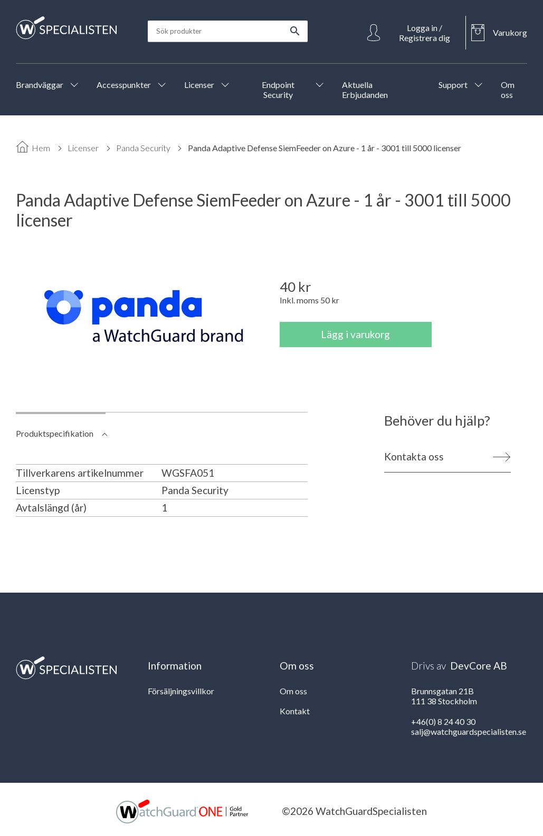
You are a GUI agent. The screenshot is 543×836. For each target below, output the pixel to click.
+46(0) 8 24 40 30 (443, 721)
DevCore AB (478, 666)
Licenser (83, 148)
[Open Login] (413, 33)
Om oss (293, 691)
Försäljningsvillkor (181, 691)
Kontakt (295, 711)
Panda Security (143, 148)
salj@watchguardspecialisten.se (468, 731)
